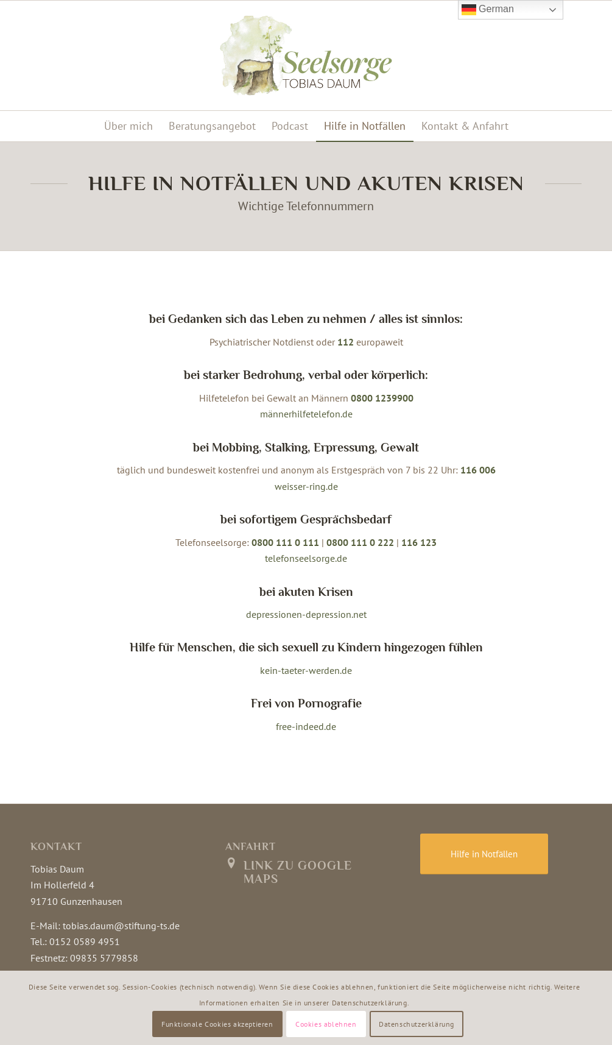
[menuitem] (128, 126)
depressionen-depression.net (306, 614)
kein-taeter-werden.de (306, 670)
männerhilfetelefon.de (306, 414)
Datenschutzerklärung (416, 1024)
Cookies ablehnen (326, 1024)
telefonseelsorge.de (306, 558)
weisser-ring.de (306, 486)
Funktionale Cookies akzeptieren (217, 1024)
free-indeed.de (306, 726)
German (488, 9)
